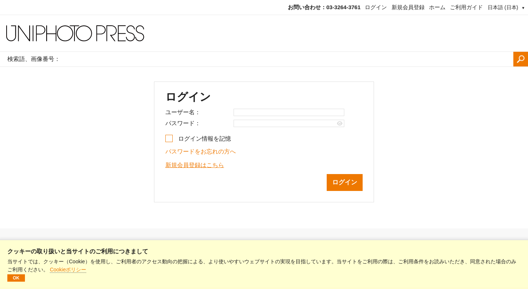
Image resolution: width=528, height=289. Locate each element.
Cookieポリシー (68, 269)
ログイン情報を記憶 (204, 139)
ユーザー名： (183, 112)
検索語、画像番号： (33, 59)
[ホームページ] (264, 33)
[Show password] (340, 123)
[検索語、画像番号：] (288, 59)
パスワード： (183, 123)
